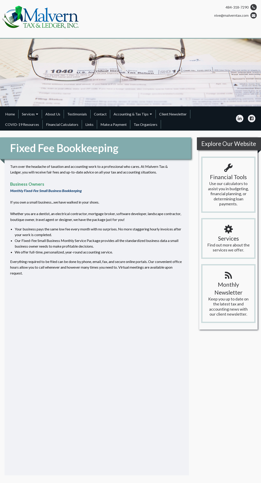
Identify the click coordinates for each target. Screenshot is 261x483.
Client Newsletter (173, 114)
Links (89, 124)
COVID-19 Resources (22, 124)
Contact (100, 114)
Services (28, 114)
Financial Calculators (62, 124)
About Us (52, 114)
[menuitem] (10, 114)
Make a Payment (113, 124)
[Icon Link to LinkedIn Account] (240, 118)
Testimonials (77, 114)
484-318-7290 (241, 7)
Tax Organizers (145, 124)
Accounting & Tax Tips (131, 114)
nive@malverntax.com (235, 15)
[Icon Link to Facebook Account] (252, 118)
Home (10, 114)
